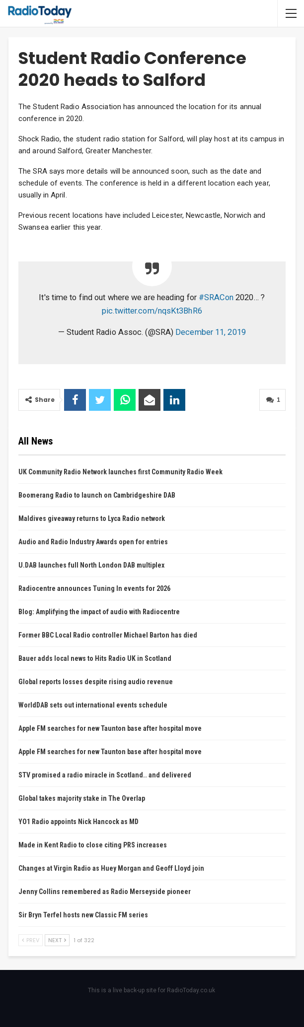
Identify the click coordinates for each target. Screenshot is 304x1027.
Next (57, 940)
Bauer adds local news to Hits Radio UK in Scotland (94, 658)
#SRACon (216, 297)
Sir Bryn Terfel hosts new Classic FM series (83, 915)
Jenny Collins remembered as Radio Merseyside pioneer (104, 892)
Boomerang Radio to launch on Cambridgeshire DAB (96, 495)
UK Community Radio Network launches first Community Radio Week (120, 472)
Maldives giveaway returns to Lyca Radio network (91, 518)
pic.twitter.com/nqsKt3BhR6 (152, 311)
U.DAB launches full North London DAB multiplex (91, 565)
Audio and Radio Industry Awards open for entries (93, 542)
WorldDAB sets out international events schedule (92, 705)
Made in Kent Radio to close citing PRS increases (92, 845)
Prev (30, 940)
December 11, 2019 (210, 332)
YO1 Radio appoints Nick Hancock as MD (78, 822)
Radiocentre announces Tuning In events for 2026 (94, 588)
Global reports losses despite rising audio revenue (95, 682)
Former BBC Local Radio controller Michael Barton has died (107, 635)
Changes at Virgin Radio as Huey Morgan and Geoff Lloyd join (111, 868)
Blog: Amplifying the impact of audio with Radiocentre (99, 612)
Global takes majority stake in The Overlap (81, 798)
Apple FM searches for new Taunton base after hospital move (110, 728)
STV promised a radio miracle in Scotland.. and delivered (104, 775)
